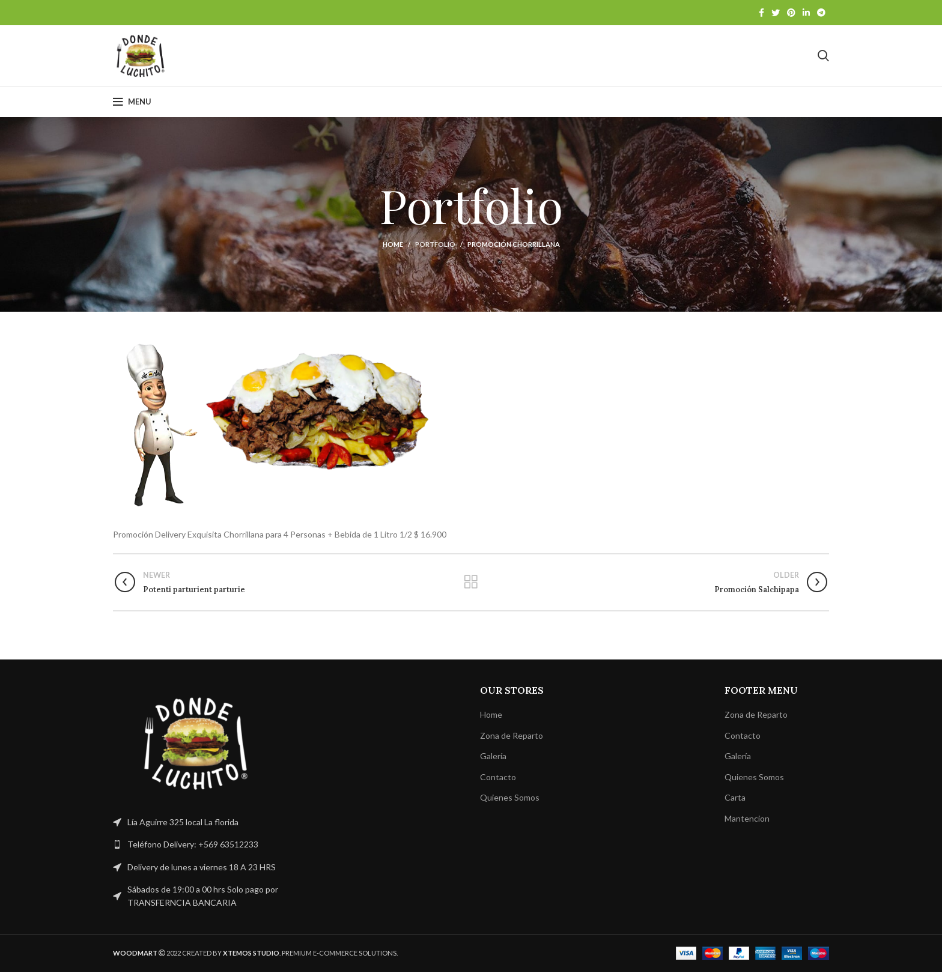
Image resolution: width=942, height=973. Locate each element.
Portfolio (435, 245)
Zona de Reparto (511, 737)
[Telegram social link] (821, 12)
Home (393, 245)
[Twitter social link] (775, 12)
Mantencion (747, 819)
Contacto (498, 778)
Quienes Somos (509, 799)
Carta (735, 799)
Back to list (470, 583)
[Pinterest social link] (791, 12)
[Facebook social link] (761, 12)
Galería (493, 757)
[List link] (196, 845)
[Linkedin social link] (806, 12)
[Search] (823, 56)
